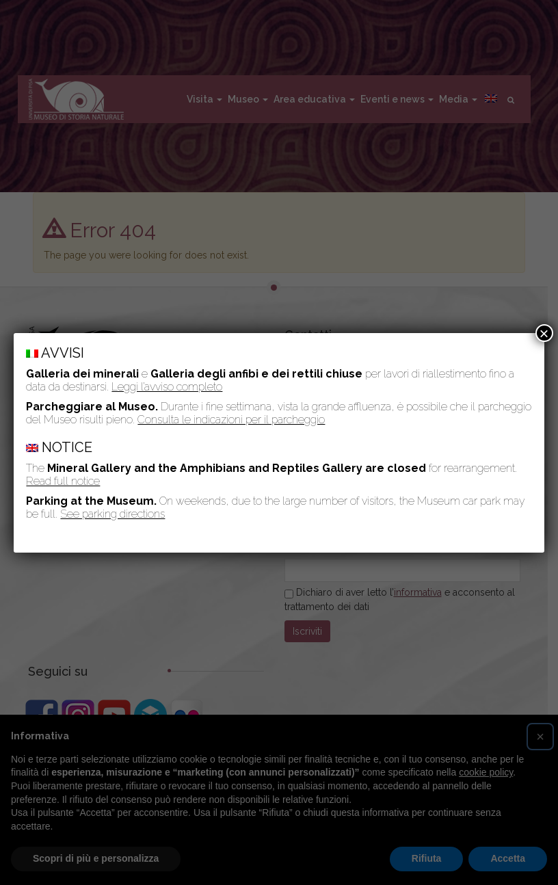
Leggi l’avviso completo (166, 386)
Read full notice (63, 481)
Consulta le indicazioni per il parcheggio (231, 419)
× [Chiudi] (544, 333)
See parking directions (112, 513)
